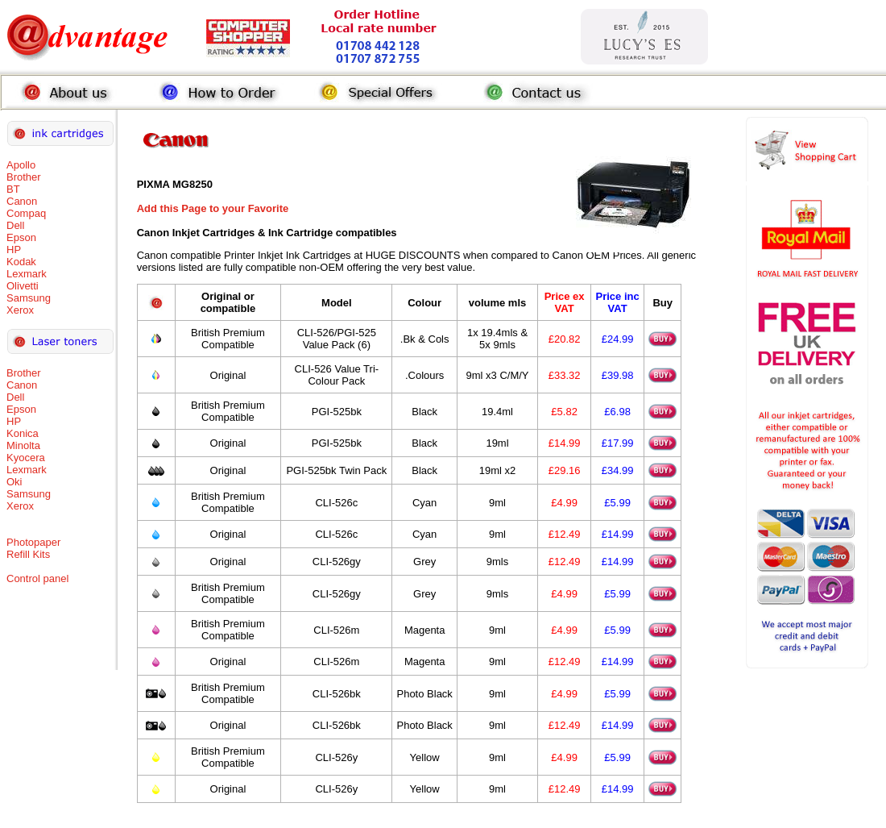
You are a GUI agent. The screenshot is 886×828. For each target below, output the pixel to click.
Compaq (26, 213)
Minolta (23, 445)
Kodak (21, 262)
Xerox (20, 310)
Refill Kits (28, 554)
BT (13, 189)
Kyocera (25, 457)
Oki (14, 482)
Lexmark (26, 274)
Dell (15, 225)
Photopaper (33, 542)
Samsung (28, 298)
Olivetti (22, 286)
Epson (21, 237)
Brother (23, 177)
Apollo (20, 165)
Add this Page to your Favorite (213, 208)
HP (13, 249)
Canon (21, 201)
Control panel (37, 578)
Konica (22, 433)
